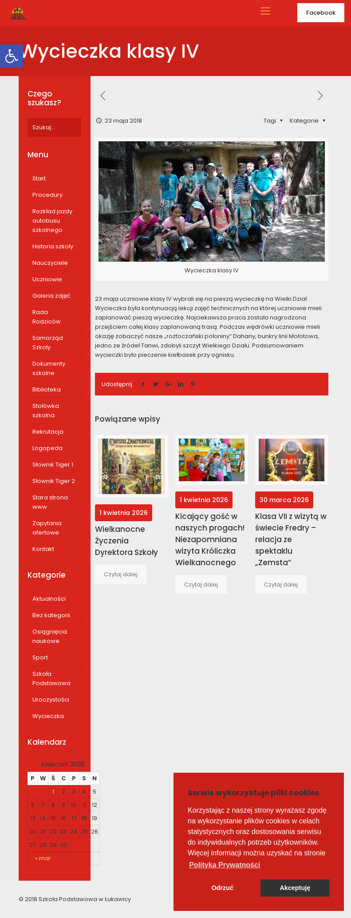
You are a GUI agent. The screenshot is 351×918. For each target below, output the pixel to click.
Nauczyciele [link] (50, 263)
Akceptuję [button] (295, 887)
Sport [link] (40, 657)
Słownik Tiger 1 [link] (52, 464)
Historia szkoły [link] (52, 246)
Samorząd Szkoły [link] (47, 342)
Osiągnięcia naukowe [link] (49, 636)
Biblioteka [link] (46, 389)
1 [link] (53, 791)
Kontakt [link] (43, 549)
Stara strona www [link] (50, 502)
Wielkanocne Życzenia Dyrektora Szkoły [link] (126, 541)
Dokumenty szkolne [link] (48, 368)
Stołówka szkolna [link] (45, 410)
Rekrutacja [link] (47, 431)
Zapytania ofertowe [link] (47, 528)
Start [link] (39, 178)
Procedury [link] (47, 195)
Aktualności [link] (49, 599)
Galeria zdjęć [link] (51, 295)
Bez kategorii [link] (51, 615)
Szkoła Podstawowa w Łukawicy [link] (85, 899)
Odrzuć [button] (222, 887)
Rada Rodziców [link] (46, 317)
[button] (224, 865)
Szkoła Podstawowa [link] (51, 678)
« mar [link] (43, 858)
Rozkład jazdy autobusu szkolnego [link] (52, 220)
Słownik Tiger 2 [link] (53, 481)
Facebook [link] (320, 12)
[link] (11, 56)
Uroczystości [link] (50, 699)
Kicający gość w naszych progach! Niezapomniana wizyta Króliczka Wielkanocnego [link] (210, 539)
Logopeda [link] (47, 448)
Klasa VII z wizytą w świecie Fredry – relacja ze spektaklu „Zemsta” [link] (291, 539)
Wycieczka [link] (48, 716)
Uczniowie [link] (47, 279)
